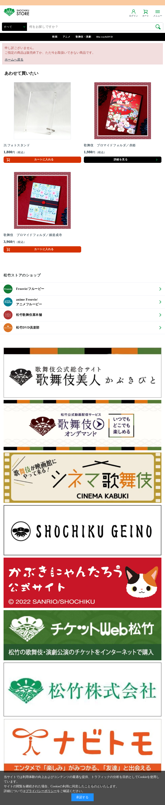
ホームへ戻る (14, 59)
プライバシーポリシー (41, 791)
